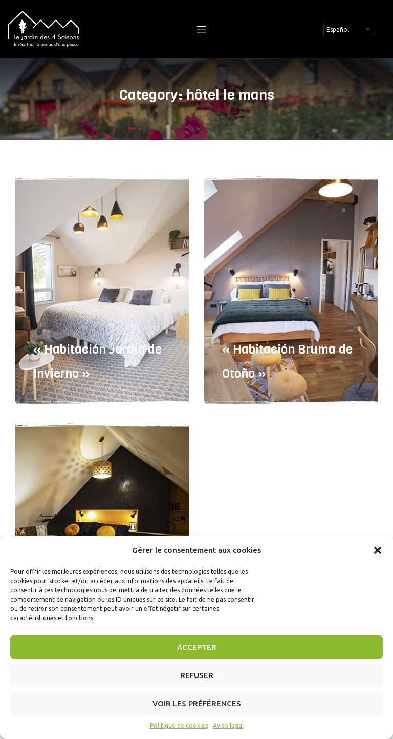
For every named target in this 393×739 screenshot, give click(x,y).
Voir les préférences (196, 703)
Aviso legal (228, 725)
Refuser (196, 675)
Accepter (196, 647)
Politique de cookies (179, 725)
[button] (378, 550)
